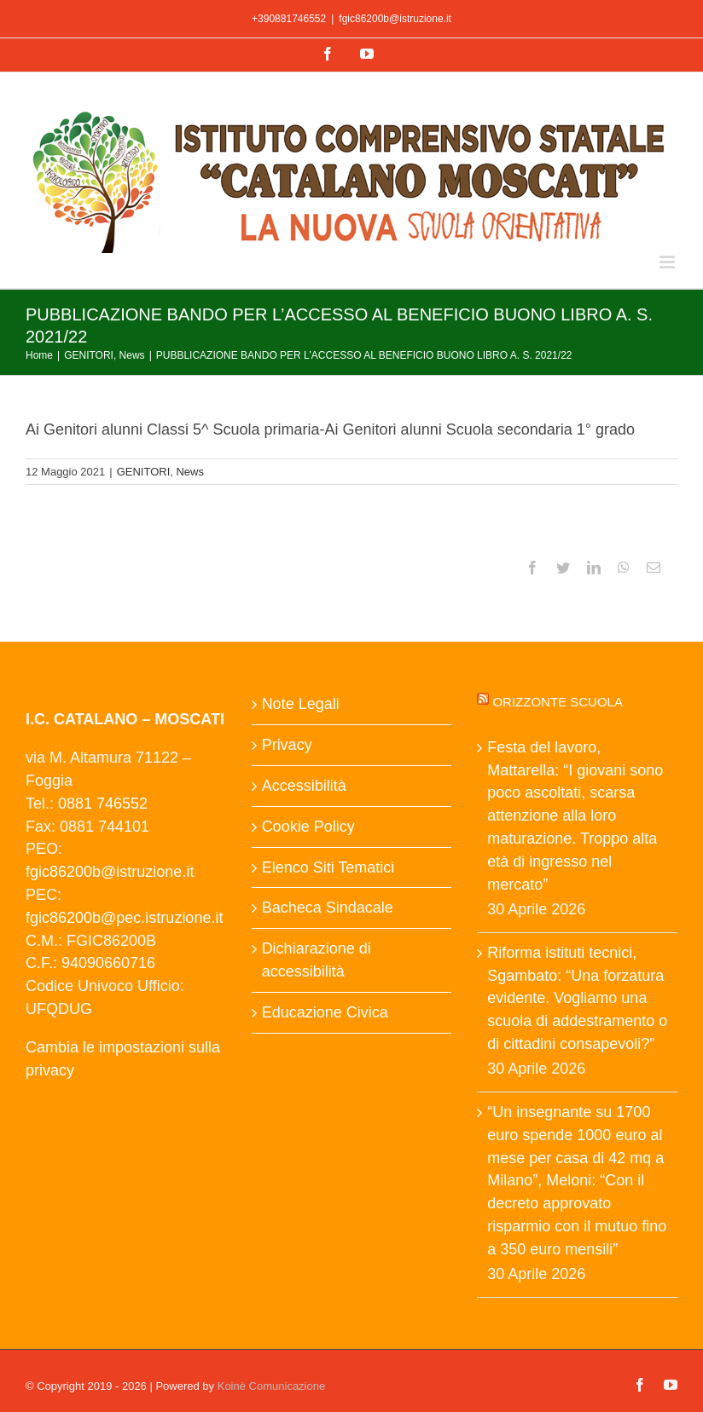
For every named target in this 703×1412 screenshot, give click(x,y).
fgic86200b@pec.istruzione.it (124, 917)
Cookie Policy (308, 826)
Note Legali (301, 703)
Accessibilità (304, 785)
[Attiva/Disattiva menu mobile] (668, 262)
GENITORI (144, 471)
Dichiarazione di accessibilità (316, 960)
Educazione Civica (325, 1012)
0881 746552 (103, 803)
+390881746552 (289, 19)
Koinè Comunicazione (271, 1386)
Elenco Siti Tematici (328, 867)
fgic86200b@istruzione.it (395, 19)
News (190, 471)
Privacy (287, 744)
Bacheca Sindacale (327, 907)
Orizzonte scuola (557, 701)
